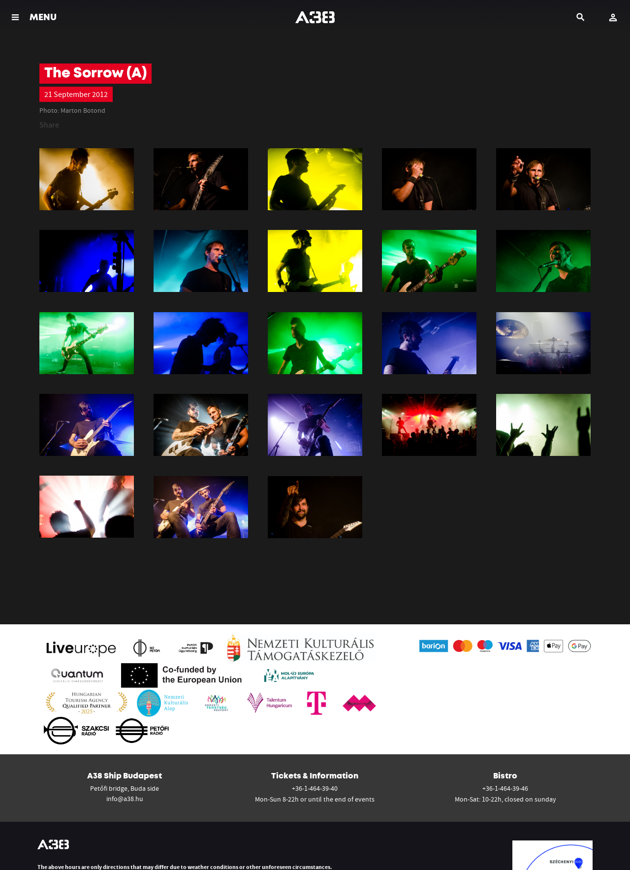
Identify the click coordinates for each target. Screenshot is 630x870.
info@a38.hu (124, 798)
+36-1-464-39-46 (505, 788)
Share (49, 124)
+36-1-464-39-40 (315, 788)
